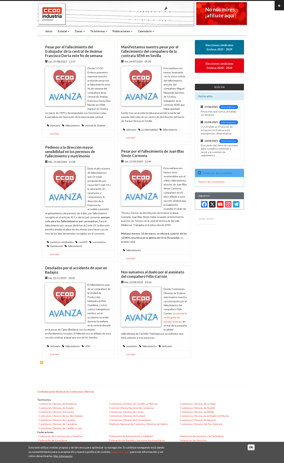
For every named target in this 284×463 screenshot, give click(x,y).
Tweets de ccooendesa (211, 181)
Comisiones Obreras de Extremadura (130, 420)
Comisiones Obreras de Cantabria (58, 424)
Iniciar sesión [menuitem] (206, 218)
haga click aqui (120, 451)
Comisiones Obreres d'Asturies (56, 411)
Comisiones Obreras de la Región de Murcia (204, 415)
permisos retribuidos (62, 242)
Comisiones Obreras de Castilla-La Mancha (133, 403)
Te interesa (98, 31)
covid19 (83, 242)
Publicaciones (122, 31)
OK (251, 447)
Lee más (54, 133)
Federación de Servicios (193, 440)
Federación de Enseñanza (53, 440)
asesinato (131, 346)
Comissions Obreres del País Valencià (201, 424)
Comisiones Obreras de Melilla (197, 411)
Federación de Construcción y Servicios (61, 436)
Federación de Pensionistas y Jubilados (131, 436)
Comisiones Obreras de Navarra (198, 420)
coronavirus (99, 242)
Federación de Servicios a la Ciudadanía (202, 436)
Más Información (63, 456)
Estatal (63, 31)
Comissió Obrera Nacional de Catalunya (131, 407)
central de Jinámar (95, 125)
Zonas (80, 31)
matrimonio (56, 246)
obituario (55, 125)
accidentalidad (149, 129)
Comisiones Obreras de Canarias (57, 420)
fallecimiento (72, 125)
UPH (87, 346)
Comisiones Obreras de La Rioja (198, 403)
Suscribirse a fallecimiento (41, 362)
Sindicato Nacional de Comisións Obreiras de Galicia (138, 424)
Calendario (146, 31)
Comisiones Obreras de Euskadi (127, 415)
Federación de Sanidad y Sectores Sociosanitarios (137, 440)
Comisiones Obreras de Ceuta (126, 411)
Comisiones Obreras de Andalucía (58, 403)
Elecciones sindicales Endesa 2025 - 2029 (219, 47)
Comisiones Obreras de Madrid (197, 407)
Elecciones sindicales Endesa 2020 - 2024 (219, 65)
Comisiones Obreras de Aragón (56, 407)
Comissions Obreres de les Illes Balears (61, 415)
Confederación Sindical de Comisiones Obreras (65, 391)
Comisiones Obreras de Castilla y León (60, 428)
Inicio (48, 31)
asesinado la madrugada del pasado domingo (175, 317)
